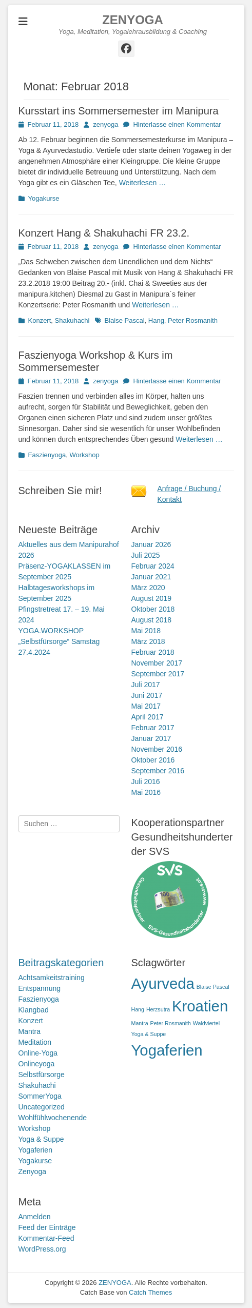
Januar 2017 (151, 738)
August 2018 (151, 620)
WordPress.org (42, 1249)
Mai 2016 (146, 792)
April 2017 (147, 717)
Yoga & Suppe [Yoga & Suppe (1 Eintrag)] (148, 1034)
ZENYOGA (132, 20)
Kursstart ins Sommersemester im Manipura (118, 110)
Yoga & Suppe (41, 1139)
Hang (156, 320)
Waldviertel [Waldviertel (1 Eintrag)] (206, 1023)
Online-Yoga (38, 1053)
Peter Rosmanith (193, 320)
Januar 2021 (151, 577)
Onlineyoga (36, 1064)
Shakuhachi (72, 320)
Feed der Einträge (47, 1227)
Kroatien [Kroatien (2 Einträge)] (200, 1006)
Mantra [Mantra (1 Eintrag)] (139, 1023)
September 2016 (158, 771)
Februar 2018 (153, 652)
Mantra (29, 1031)
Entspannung (39, 988)
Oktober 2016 (153, 760)
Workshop (84, 455)
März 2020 (148, 587)
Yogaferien (35, 1150)
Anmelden (34, 1217)
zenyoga (105, 124)
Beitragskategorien (61, 962)
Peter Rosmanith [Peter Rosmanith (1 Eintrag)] (170, 1023)
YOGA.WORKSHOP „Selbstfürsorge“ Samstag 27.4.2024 (59, 641)
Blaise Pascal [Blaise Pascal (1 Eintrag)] (213, 987)
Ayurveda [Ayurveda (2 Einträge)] (163, 983)
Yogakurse (44, 198)
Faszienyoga (47, 455)
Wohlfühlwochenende (52, 1118)
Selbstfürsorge (41, 1074)
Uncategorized (41, 1107)
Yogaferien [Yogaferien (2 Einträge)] (167, 1050)
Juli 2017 (145, 684)
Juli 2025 (145, 555)
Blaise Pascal (125, 320)
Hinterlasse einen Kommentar (177, 124)
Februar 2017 (153, 728)
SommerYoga (40, 1096)
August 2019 (151, 598)
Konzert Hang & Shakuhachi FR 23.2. (104, 233)
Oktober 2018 (153, 609)
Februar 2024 (153, 566)
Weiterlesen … (142, 183)
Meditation (35, 1042)
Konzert (39, 320)
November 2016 (157, 749)
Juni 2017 (147, 695)
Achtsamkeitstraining (51, 977)
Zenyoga (32, 1171)
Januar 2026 (151, 544)
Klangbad (33, 1010)
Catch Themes (150, 1292)
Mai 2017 (146, 706)
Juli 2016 (145, 781)
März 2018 (148, 641)
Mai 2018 (146, 631)
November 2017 (157, 663)
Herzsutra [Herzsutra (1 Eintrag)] (158, 1009)
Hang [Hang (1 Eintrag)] (137, 1009)
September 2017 (158, 674)
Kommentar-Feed (46, 1238)
